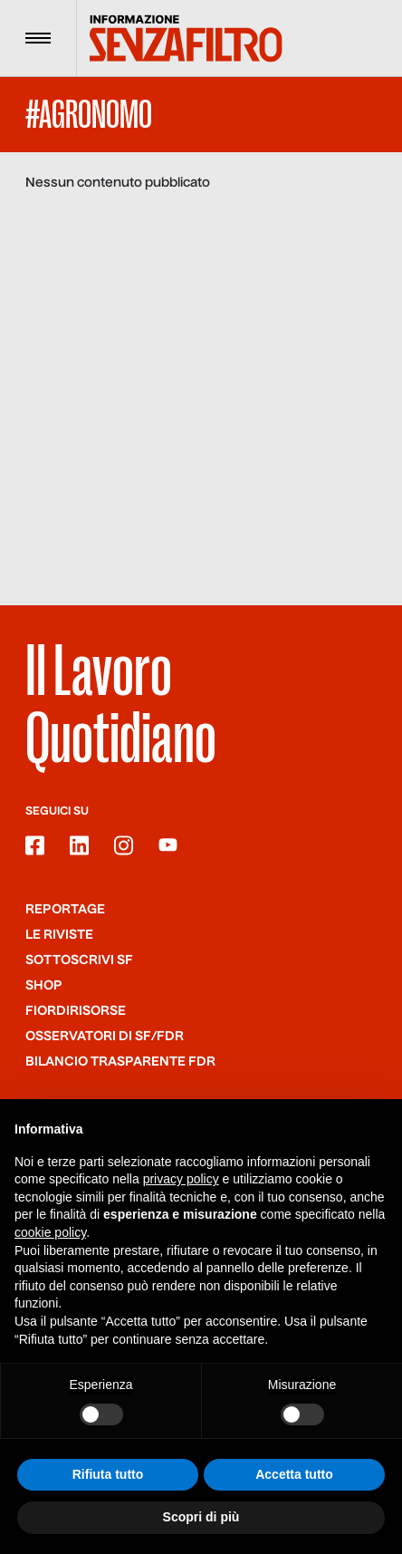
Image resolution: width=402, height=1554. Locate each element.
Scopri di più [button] (201, 1518)
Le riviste (59, 935)
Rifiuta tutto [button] (108, 1474)
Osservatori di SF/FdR (104, 1036)
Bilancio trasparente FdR (120, 1062)
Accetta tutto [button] (294, 1474)
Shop (43, 986)
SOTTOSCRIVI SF (79, 960)
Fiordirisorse (75, 1011)
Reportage (65, 909)
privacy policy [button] (181, 1179)
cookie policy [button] (50, 1232)
